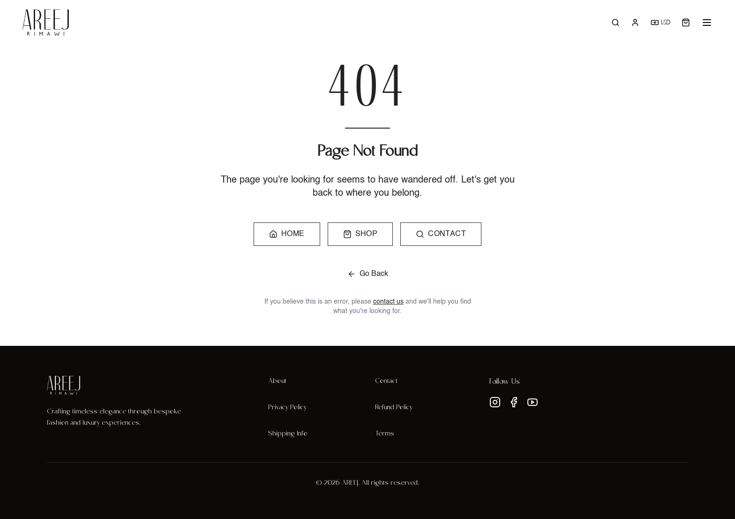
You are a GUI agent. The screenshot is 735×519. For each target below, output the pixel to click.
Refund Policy (393, 407)
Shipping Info (288, 434)
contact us (388, 301)
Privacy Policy (287, 407)
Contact (386, 381)
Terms (384, 434)
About (277, 381)
